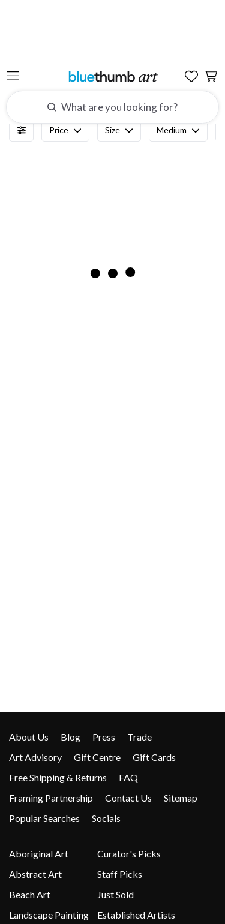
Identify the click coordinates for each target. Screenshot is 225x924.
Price (65, 130)
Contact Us (128, 797)
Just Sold (115, 894)
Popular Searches (44, 818)
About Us (29, 736)
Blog (70, 736)
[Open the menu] (13, 18)
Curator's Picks (129, 853)
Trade (139, 736)
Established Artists (136, 914)
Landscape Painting (49, 914)
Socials (106, 818)
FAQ (128, 777)
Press (103, 736)
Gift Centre (97, 757)
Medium (178, 130)
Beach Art (29, 894)
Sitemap (180, 797)
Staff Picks (119, 874)
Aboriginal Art (38, 853)
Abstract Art (35, 874)
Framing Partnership (51, 797)
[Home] (113, 17)
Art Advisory (35, 757)
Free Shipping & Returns (58, 777)
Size (119, 130)
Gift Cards (154, 757)
